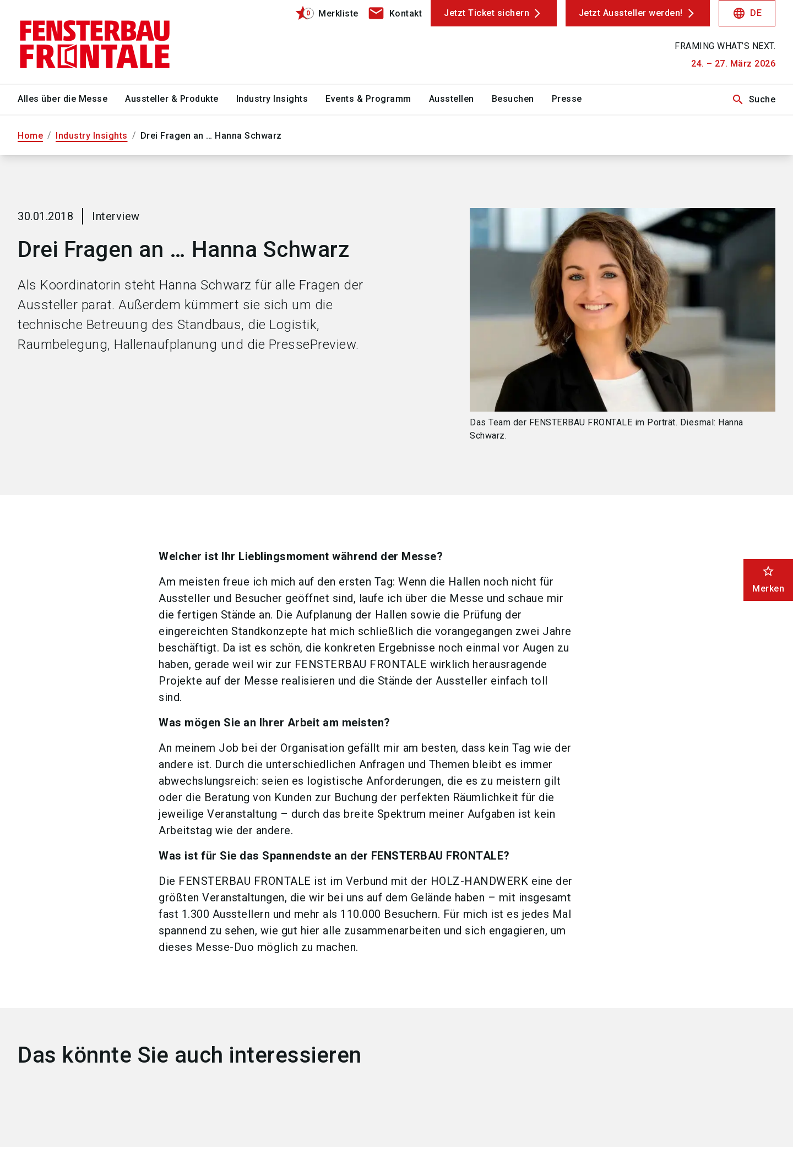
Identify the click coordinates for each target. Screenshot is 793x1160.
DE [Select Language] (747, 13)
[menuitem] (71, 100)
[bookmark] (322, 13)
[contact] (394, 13)
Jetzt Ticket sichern (486, 13)
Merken (768, 579)
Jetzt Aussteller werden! (631, 13)
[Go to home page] (106, 42)
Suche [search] (753, 99)
